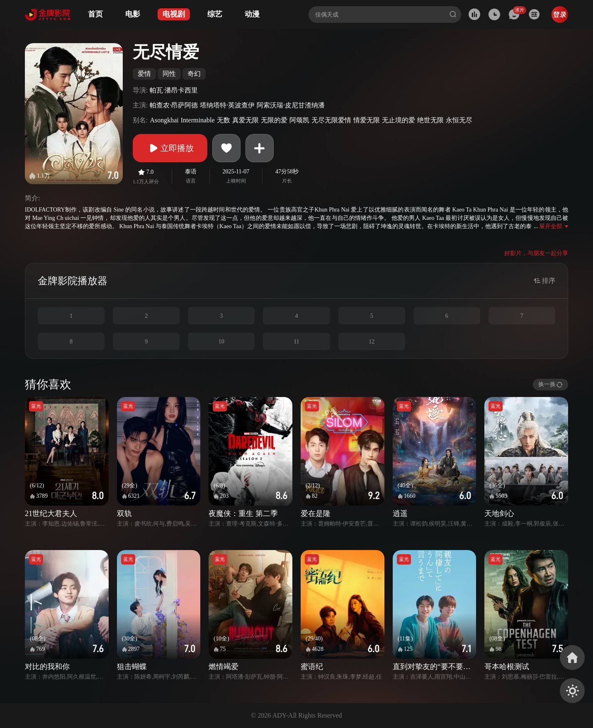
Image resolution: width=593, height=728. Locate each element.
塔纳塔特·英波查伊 (227, 105)
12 (371, 341)
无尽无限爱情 (331, 120)
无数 (223, 120)
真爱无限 (245, 120)
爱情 (144, 73)
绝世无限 (430, 120)
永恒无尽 (459, 120)
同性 (169, 73)
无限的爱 (274, 120)
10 (221, 341)
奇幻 (194, 73)
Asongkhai (164, 120)
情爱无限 (366, 120)
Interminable (198, 120)
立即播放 (170, 148)
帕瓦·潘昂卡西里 (174, 90)
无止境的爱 (398, 120)
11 (296, 341)
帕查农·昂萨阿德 (174, 105)
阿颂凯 (299, 120)
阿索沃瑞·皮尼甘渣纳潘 (291, 105)
